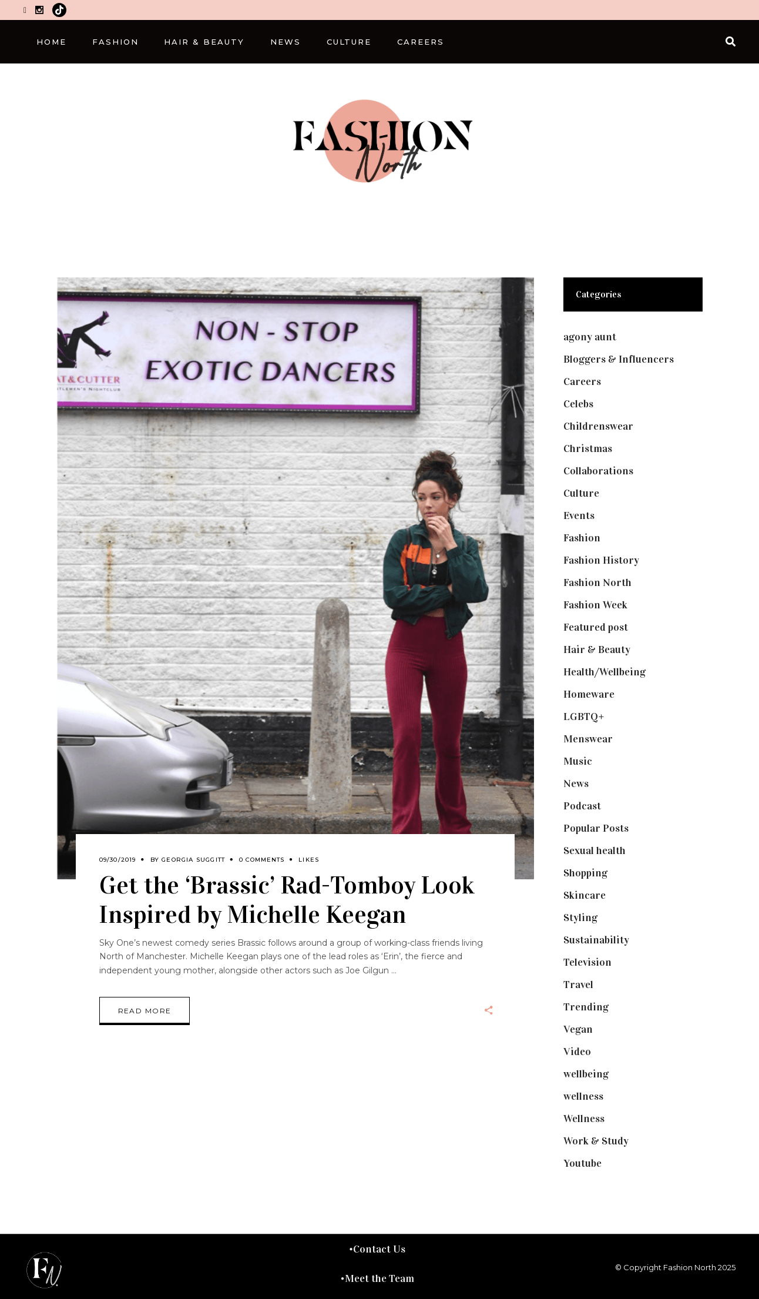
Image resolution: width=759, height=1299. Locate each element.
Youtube (582, 1163)
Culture (581, 493)
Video (577, 1051)
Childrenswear (598, 426)
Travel (578, 984)
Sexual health (594, 850)
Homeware (588, 694)
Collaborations (598, 470)
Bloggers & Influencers (618, 359)
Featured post (595, 627)
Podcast (582, 805)
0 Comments (261, 859)
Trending (586, 1006)
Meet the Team (379, 1278)
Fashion (581, 537)
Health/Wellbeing (604, 671)
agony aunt (589, 336)
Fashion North (597, 582)
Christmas (587, 448)
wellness (583, 1096)
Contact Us (379, 1249)
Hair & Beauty (596, 649)
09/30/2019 (117, 859)
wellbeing (586, 1073)
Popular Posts (596, 828)
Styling (580, 917)
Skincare (584, 895)
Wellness (583, 1118)
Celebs (578, 403)
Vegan (578, 1029)
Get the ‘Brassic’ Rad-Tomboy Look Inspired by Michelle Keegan (287, 899)
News (576, 783)
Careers (582, 381)
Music (577, 761)
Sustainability (596, 939)
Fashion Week (595, 604)
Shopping (585, 872)
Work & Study (596, 1140)
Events (579, 515)
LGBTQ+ (583, 716)
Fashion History (601, 560)
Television (587, 962)
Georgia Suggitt (193, 859)
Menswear (588, 738)
